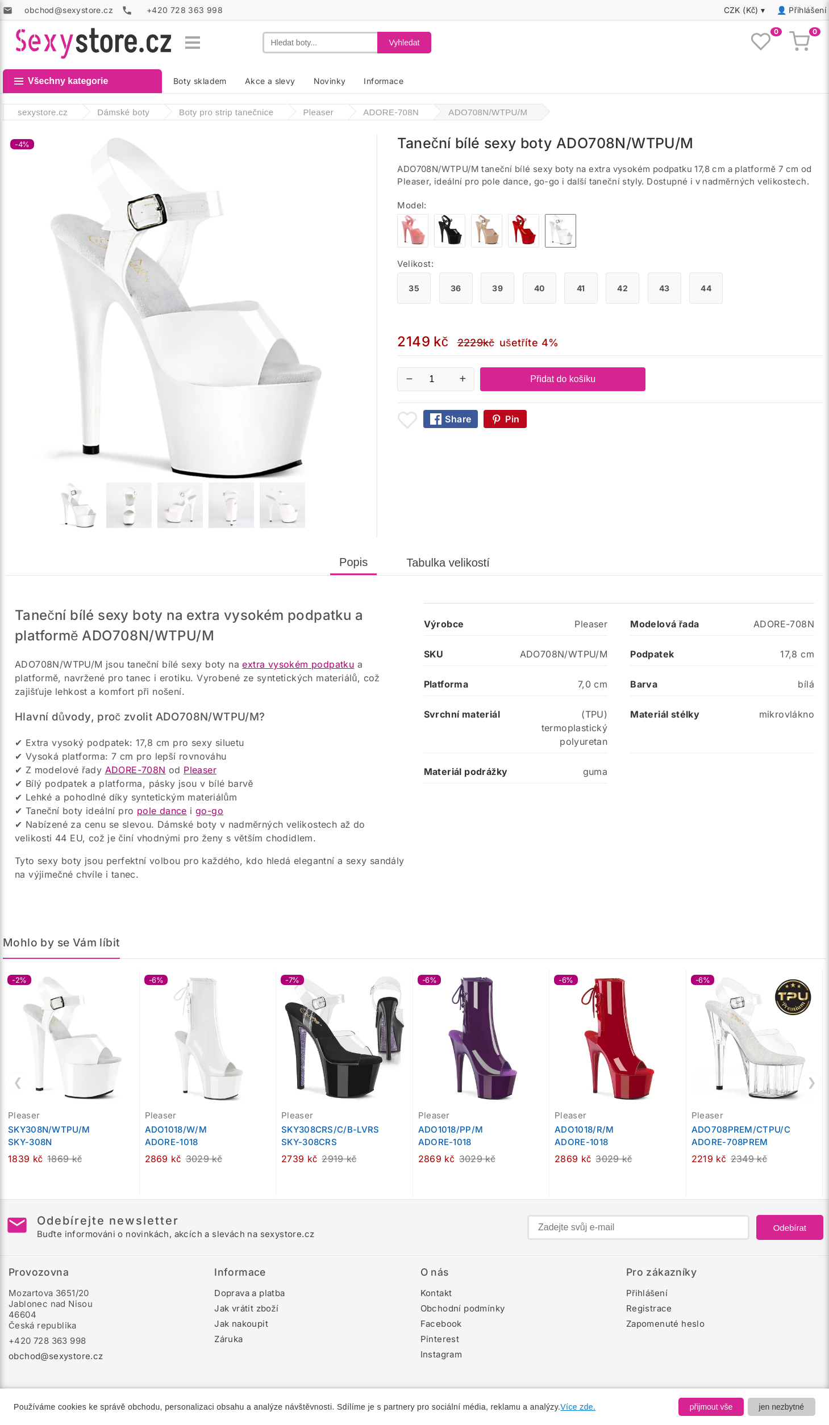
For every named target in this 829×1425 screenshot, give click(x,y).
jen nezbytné (781, 1406)
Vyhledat (404, 42)
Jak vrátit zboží (246, 1308)
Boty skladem (200, 81)
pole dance (162, 810)
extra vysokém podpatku (298, 664)
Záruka (228, 1339)
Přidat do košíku (562, 379)
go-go (209, 810)
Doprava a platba (249, 1293)
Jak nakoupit (241, 1323)
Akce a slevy (270, 81)
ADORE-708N (135, 770)
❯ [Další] (811, 1082)
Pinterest (440, 1339)
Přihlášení (807, 10)
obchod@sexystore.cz (56, 1356)
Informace (383, 81)
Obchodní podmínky (462, 1308)
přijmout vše (711, 1406)
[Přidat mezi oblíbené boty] (407, 420)
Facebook (441, 1323)
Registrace (649, 1308)
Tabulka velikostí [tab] (448, 562)
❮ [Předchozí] (18, 1082)
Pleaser (200, 770)
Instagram (441, 1354)
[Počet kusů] (435, 379)
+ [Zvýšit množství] (463, 378)
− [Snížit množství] (409, 378)
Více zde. (577, 1406)
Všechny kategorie (61, 81)
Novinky (330, 81)
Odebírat (789, 1228)
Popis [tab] (353, 562)
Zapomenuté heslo (665, 1323)
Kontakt (436, 1293)
